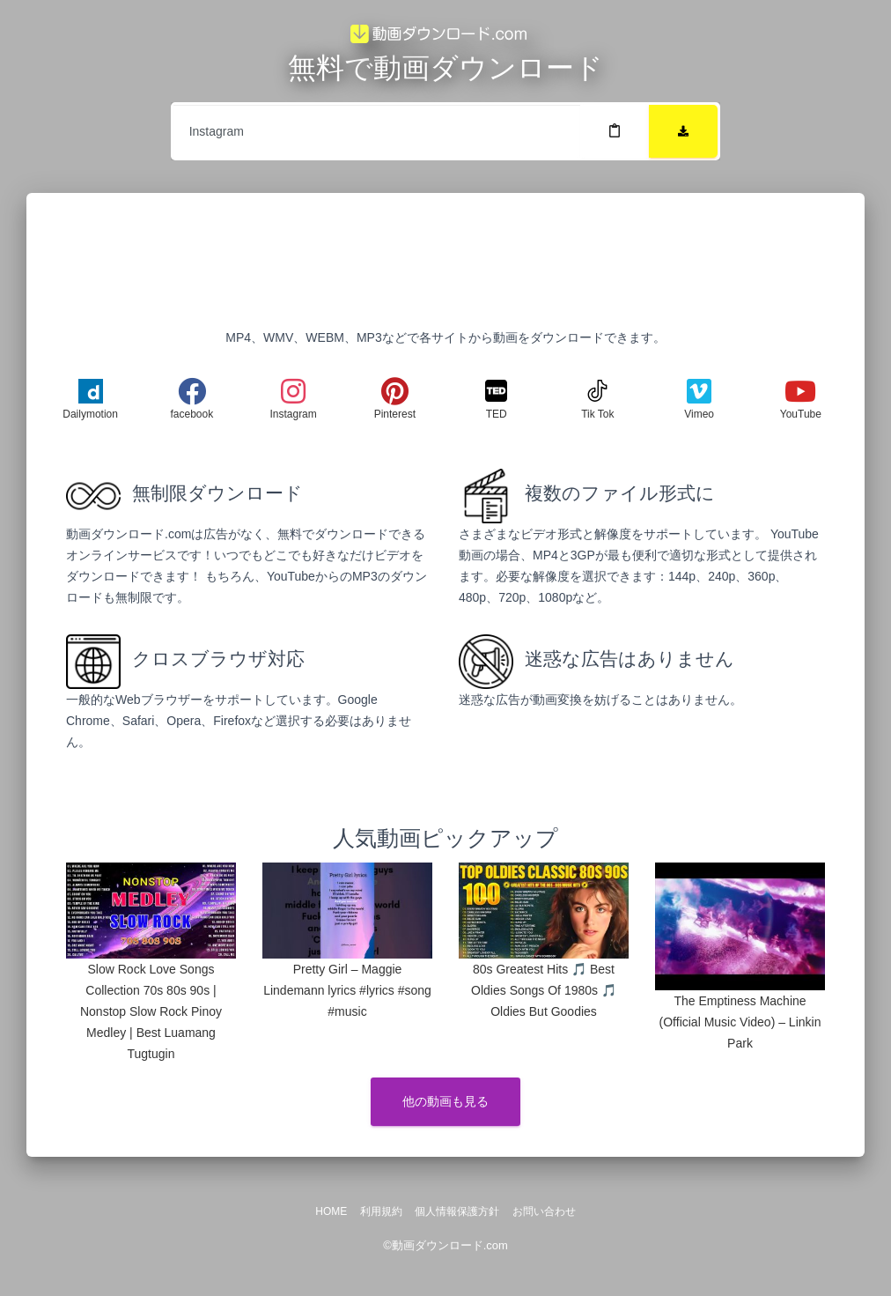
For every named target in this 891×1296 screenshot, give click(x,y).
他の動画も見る (445, 1101)
